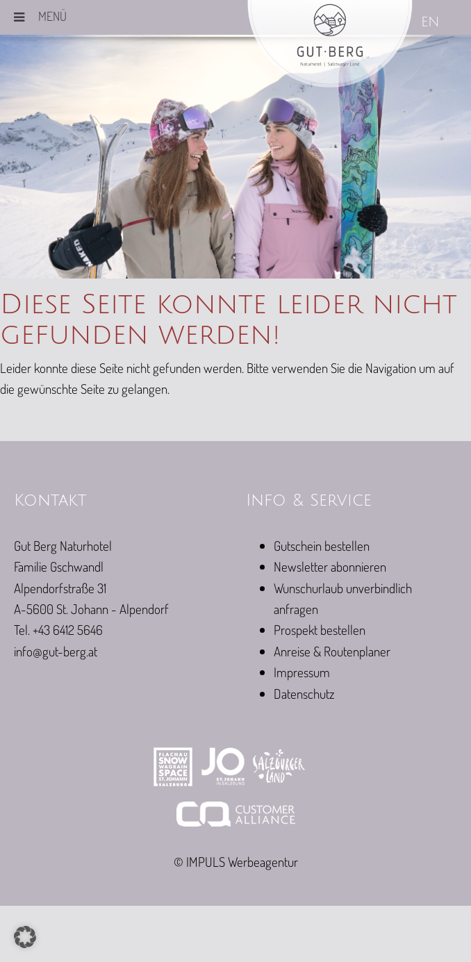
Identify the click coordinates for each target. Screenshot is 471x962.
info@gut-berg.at (55, 651)
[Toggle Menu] (19, 17)
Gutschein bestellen (322, 545)
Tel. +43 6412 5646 (58, 629)
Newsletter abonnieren (330, 566)
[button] (25, 937)
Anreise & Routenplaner (332, 651)
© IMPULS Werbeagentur (236, 861)
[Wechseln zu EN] (431, 23)
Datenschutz (304, 693)
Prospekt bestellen (319, 629)
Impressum (302, 672)
